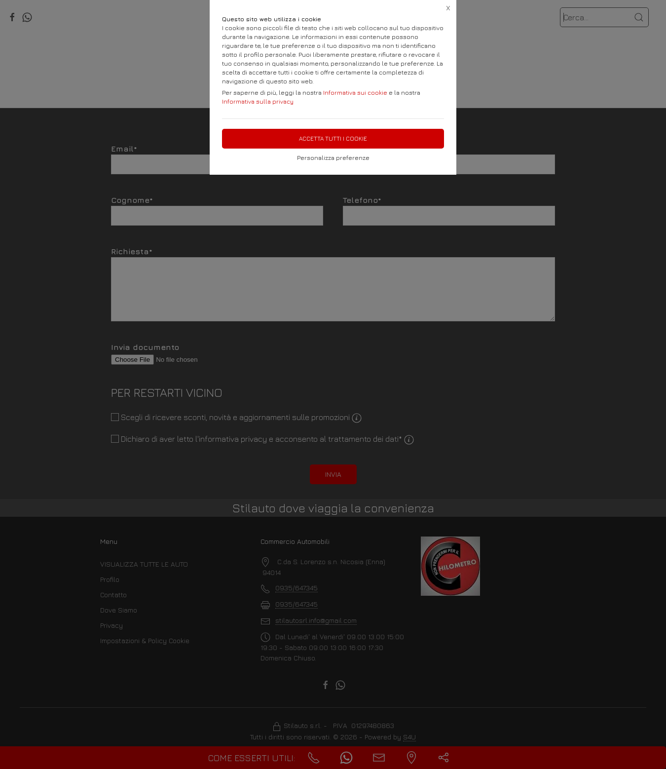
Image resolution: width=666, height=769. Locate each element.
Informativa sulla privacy (258, 101)
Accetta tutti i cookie (333, 138)
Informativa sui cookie (355, 92)
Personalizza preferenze (333, 157)
